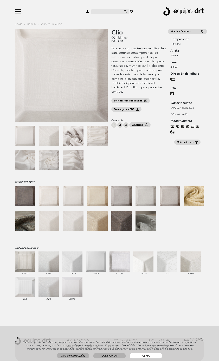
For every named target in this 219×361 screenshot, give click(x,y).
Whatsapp (140, 125)
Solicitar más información (130, 100)
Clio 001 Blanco (51, 24)
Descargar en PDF (126, 109)
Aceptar (146, 355)
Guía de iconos (187, 142)
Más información (73, 355)
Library (31, 24)
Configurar (109, 355)
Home (18, 24)
